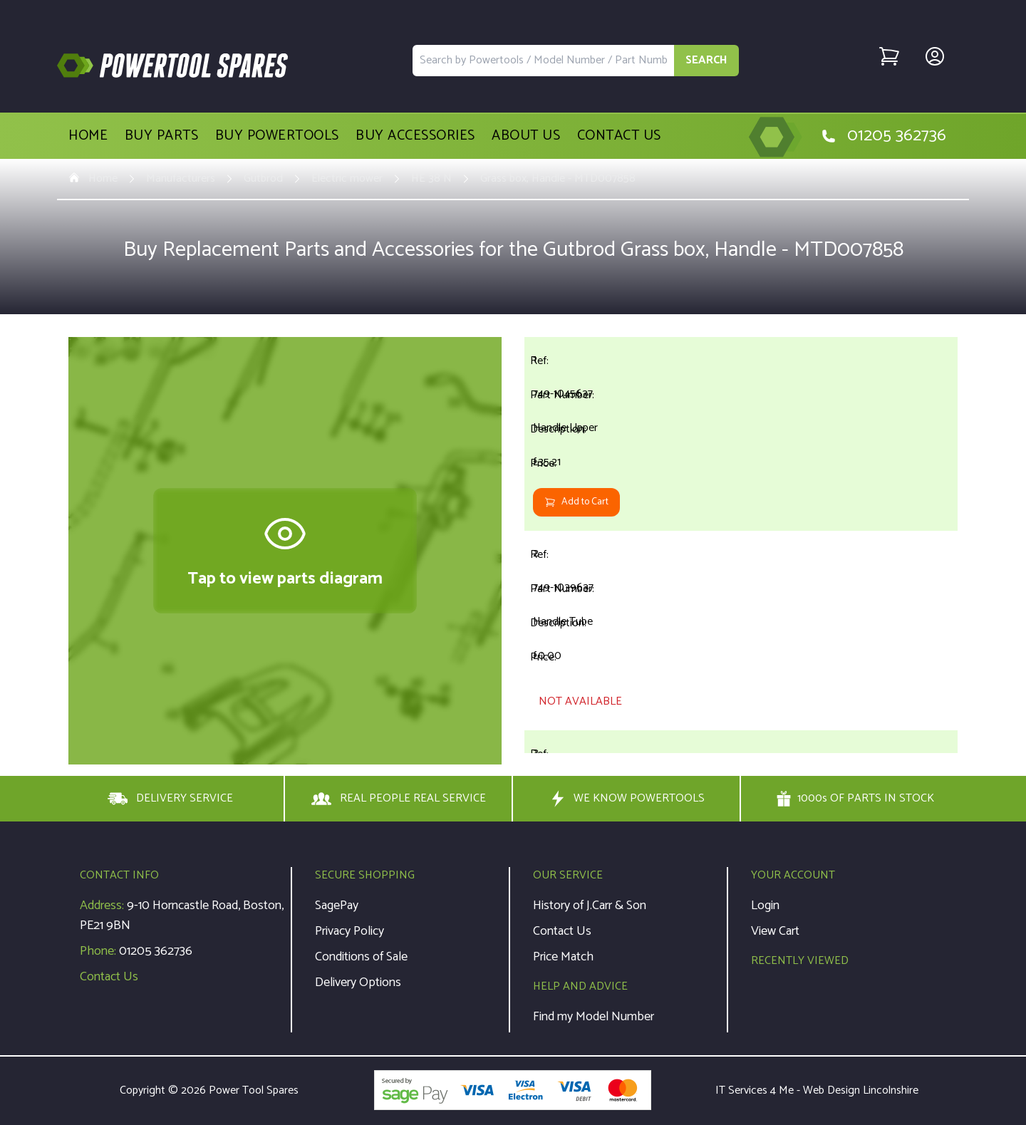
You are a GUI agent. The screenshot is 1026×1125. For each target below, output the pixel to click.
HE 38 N (431, 178)
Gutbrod (263, 178)
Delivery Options (358, 982)
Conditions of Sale (361, 957)
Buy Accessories (415, 136)
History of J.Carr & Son (589, 905)
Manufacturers (180, 178)
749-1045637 (563, 393)
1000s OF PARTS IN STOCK (855, 798)
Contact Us (619, 136)
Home (88, 136)
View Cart (775, 931)
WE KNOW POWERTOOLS (626, 799)
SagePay (336, 905)
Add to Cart (576, 502)
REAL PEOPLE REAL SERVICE (398, 799)
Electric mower (347, 178)
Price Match (563, 957)
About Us (526, 136)
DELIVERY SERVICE (170, 799)
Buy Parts (162, 136)
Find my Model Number (593, 1016)
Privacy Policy (349, 931)
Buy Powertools (277, 136)
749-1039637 (563, 587)
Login (765, 905)
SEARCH (706, 60)
